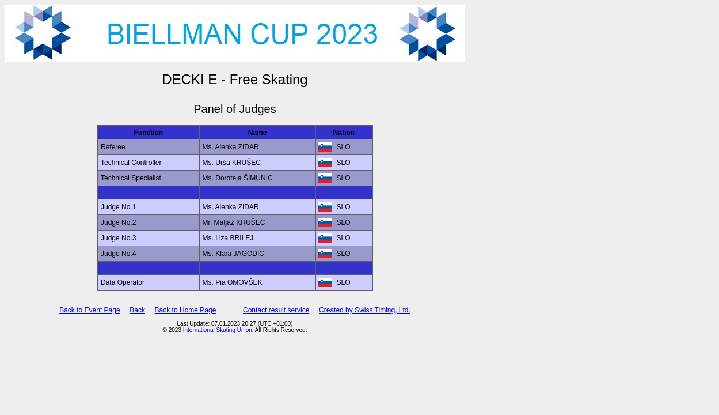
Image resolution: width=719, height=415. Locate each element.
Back (137, 310)
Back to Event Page (89, 310)
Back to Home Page (185, 310)
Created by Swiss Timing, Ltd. (364, 310)
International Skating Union (217, 330)
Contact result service (276, 310)
